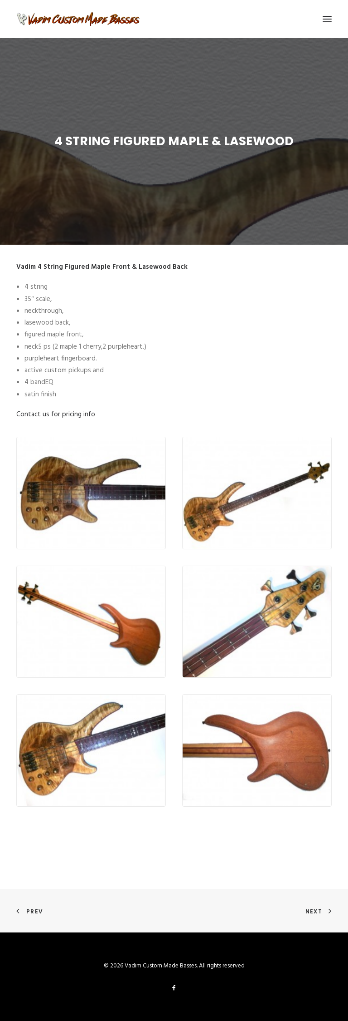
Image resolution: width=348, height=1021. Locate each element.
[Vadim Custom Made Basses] (78, 19)
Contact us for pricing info (55, 414)
